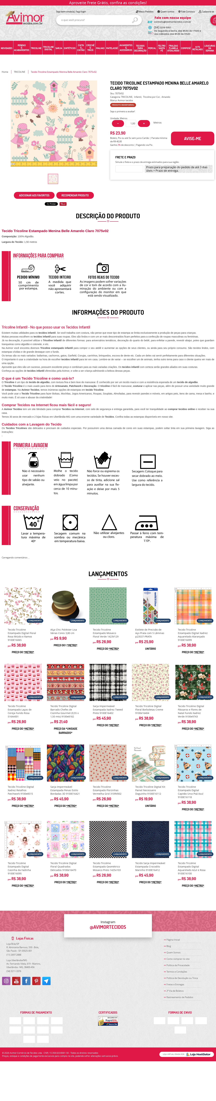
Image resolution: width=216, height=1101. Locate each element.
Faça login (81, 11)
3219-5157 (162, 27)
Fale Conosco (188, 11)
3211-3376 (13, 971)
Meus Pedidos (146, 11)
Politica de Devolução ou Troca (182, 978)
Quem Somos (173, 952)
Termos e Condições (176, 971)
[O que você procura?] (134, 20)
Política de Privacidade (177, 965)
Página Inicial (173, 939)
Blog (168, 946)
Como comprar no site (177, 958)
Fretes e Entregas (175, 984)
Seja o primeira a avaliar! (122, 111)
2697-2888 (13, 954)
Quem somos (167, 11)
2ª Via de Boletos (175, 990)
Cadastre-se (208, 11)
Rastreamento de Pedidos (179, 997)
